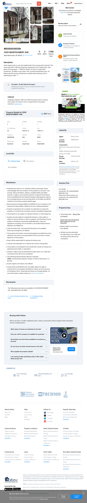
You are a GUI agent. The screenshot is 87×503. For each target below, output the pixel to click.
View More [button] (66, 419)
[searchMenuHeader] (28, 4)
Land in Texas (28, 457)
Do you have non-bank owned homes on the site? (27, 346)
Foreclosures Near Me (70, 414)
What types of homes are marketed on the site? (26, 329)
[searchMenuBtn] (39, 4)
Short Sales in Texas (50, 457)
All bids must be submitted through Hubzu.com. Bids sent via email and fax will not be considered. (70, 235)
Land (26, 452)
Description (8, 62)
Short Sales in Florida (50, 455)
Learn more (18, 104)
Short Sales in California (51, 459)
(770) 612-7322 (75, 156)
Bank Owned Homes (51, 428)
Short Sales (48, 452)
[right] (80, 75)
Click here (63, 12)
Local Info (10, 154)
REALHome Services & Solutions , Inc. (70, 148)
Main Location (62, 162)
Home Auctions (10, 428)
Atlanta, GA (74, 161)
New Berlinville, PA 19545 (18, 55)
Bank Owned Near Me (70, 417)
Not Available (12, 167)
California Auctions (11, 433)
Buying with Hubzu (18, 315)
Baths (45, 54)
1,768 (51, 52)
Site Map (27, 419)
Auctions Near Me (68, 412)
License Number (62, 140)
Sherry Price (75, 136)
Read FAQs (71, 349)
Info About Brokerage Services (33, 484)
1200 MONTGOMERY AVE (16, 52)
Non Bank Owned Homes (72, 452)
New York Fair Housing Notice (31, 487)
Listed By (62, 130)
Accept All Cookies (76, 496)
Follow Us (47, 409)
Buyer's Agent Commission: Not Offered (69, 227)
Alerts (69, 3)
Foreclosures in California (13, 459)
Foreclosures (9, 452)
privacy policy (44, 499)
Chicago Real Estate (30, 431)
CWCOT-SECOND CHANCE (12, 48)
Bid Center (70, 8)
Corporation (63, 145)
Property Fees (64, 208)
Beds (39, 54)
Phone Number (62, 157)
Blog (62, 3)
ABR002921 (74, 139)
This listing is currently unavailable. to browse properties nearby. (70, 12)
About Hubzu (9, 409)
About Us (8, 412)
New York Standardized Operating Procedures (53, 487)
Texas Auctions (9, 431)
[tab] (13, 161)
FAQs (25, 417)
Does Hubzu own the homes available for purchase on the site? (28, 340)
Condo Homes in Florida (71, 431)
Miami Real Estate (29, 436)
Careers (7, 414)
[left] (59, 75)
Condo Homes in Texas (70, 433)
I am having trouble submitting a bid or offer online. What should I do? (27, 357)
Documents (10, 282)
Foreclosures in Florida (12, 455)
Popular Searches (69, 409)
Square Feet (51, 55)
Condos (66, 428)
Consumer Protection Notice (52, 484)
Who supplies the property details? (22, 351)
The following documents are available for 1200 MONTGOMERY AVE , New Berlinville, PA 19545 (28, 289)
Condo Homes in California (71, 436)
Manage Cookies (63, 496)
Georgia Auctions (10, 436)
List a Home (28, 414)
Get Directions (27, 55)
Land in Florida (29, 455)
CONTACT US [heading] (10, 368)
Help (25, 409)
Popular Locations (30, 428)
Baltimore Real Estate (31, 433)
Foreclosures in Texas (11, 457)
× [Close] (83, 493)
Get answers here (58, 352)
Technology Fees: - (70, 215)
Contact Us (27, 412)
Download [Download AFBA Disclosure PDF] (66, 117)
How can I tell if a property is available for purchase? (27, 334)
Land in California (30, 459)
